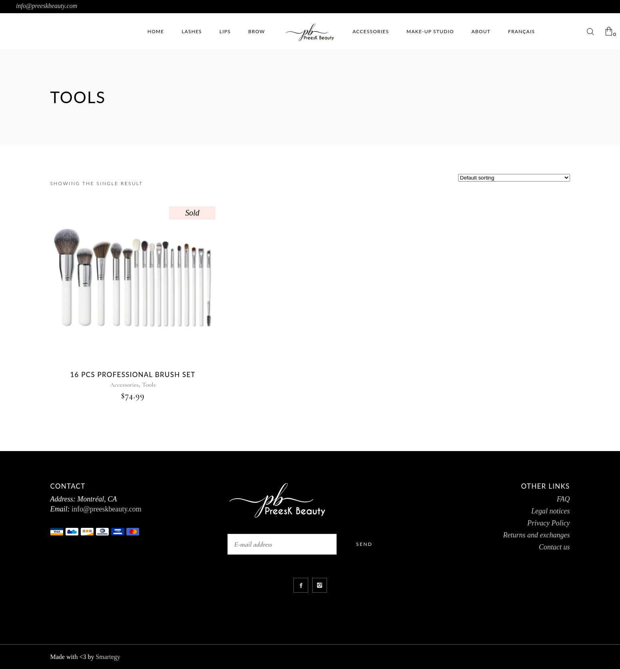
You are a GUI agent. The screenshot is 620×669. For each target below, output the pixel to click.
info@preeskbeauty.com (46, 5)
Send (364, 544)
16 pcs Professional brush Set (132, 374)
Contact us (554, 547)
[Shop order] (514, 178)
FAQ (563, 499)
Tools (148, 385)
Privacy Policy (548, 523)
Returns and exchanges (536, 535)
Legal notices (550, 511)
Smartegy (108, 656)
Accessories (124, 385)
